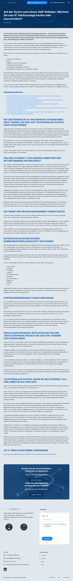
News (42, 561)
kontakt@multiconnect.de (37, 2)
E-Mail (43, 516)
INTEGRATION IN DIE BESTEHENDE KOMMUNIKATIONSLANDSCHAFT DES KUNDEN (32, 104)
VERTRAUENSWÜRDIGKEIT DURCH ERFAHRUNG (22, 106)
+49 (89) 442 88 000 (57, 2)
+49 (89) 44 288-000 (30, 454)
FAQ (42, 565)
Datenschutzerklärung (55, 524)
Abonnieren (47, 538)
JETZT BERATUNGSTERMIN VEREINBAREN (20, 114)
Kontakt (43, 555)
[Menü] (68, 2)
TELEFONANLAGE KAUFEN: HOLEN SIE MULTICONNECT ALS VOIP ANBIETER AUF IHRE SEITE (35, 112)
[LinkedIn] (5, 569)
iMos (57, 221)
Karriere (43, 558)
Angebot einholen (36, 494)
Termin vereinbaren (36, 480)
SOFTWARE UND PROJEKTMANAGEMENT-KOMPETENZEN (24, 102)
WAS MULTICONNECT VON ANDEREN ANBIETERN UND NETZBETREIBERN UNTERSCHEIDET (35, 100)
